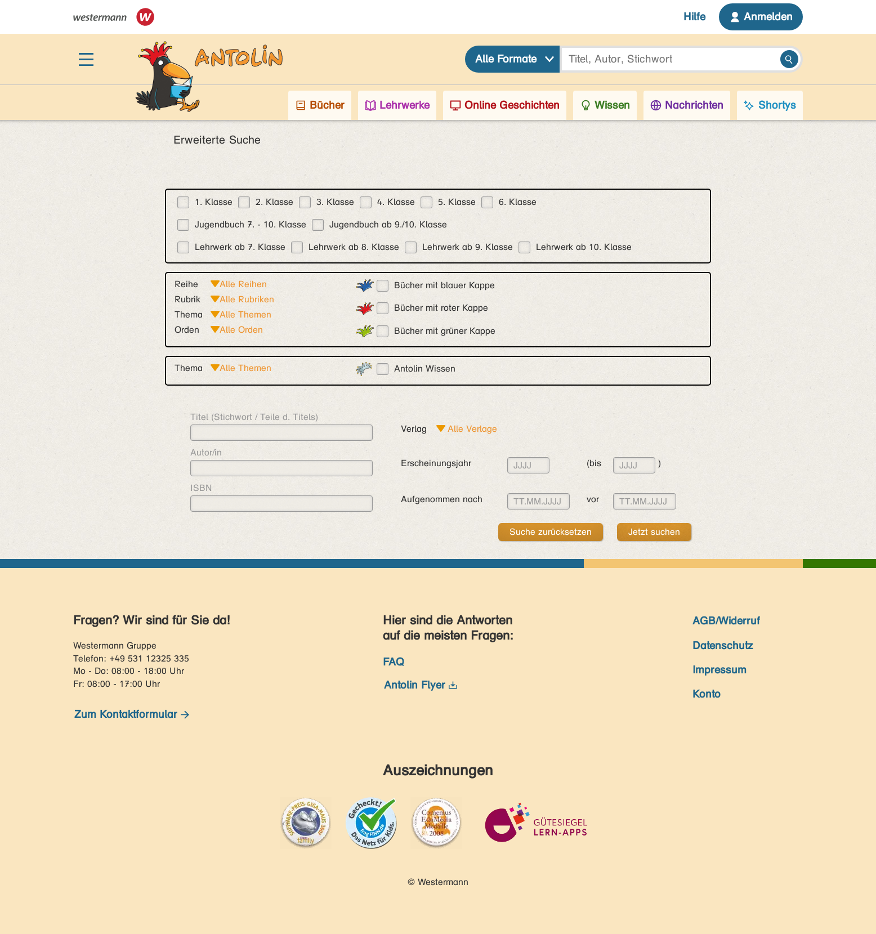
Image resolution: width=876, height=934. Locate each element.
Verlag (414, 428)
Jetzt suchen (654, 531)
